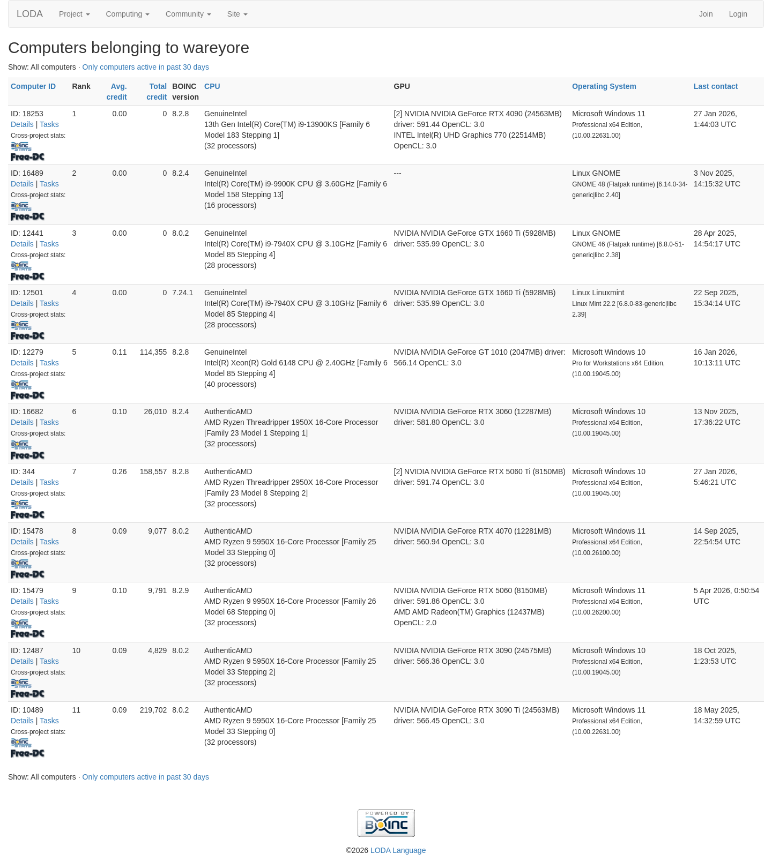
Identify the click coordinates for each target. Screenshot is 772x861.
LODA (30, 14)
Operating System (604, 86)
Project (74, 14)
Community (188, 14)
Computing (128, 14)
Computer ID (33, 86)
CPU (212, 86)
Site (237, 14)
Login (738, 14)
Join (706, 14)
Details (22, 124)
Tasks (49, 124)
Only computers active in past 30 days (146, 67)
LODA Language (398, 850)
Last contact (716, 86)
